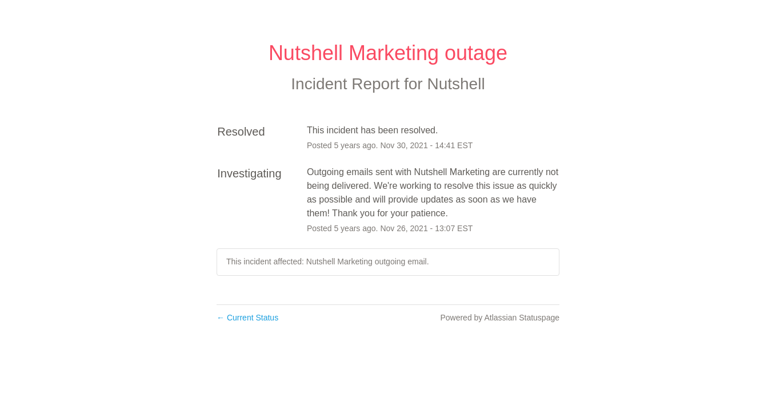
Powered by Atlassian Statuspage (499, 317)
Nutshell (456, 84)
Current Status (247, 317)
